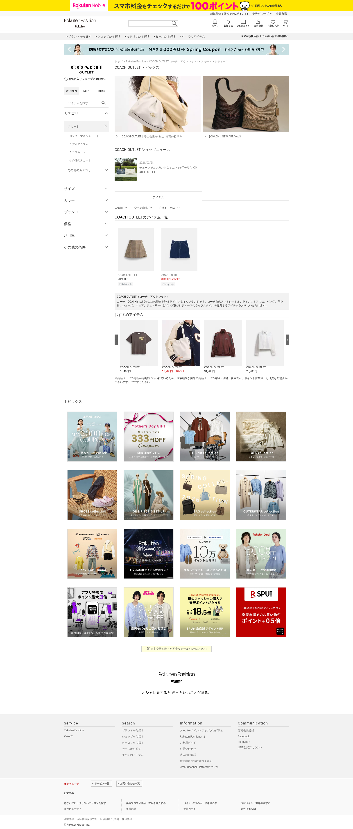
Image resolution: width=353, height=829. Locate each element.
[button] (139, 346)
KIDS (101, 91)
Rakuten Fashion (136, 61)
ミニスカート (77, 152)
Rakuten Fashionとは (192, 736)
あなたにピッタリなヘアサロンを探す (85, 802)
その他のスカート (80, 160)
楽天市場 (281, 13)
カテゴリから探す (133, 742)
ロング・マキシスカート (84, 136)
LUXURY (69, 735)
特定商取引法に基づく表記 (196, 760)
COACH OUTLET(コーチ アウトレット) (173, 61)
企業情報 (69, 818)
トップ (119, 61)
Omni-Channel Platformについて (199, 766)
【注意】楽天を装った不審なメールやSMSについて (176, 648)
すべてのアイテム (133, 754)
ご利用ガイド (188, 742)
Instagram (244, 741)
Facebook (244, 735)
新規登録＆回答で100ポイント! (229, 13)
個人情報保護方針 (87, 818)
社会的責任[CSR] (109, 818)
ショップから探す (133, 736)
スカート (73, 126)
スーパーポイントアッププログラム (201, 729)
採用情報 (127, 818)
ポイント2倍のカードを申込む (200, 802)
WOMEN (71, 91)
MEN (86, 91)
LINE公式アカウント (250, 746)
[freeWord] (86, 103)
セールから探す (131, 748)
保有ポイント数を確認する (255, 802)
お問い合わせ (188, 748)
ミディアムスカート (81, 144)
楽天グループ (260, 13)
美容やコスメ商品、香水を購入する (146, 802)
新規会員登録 (246, 729)
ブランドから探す (133, 729)
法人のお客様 (188, 754)
